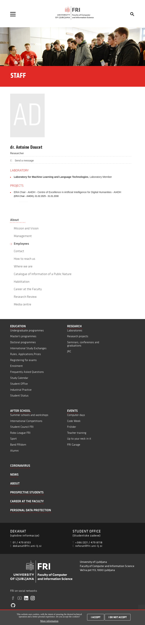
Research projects (77, 336)
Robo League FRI (20, 432)
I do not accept (118, 617)
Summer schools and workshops (29, 415)
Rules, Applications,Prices (25, 354)
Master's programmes (23, 336)
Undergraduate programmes (27, 330)
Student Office (19, 383)
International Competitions (26, 421)
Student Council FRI (22, 426)
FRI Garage (73, 444)
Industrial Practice (21, 389)
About (14, 220)
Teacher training (76, 432)
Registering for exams (23, 360)
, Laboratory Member (63, 176)
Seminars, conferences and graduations (83, 343)
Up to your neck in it (79, 438)
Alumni (14, 450)
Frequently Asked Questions (27, 372)
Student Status (19, 395)
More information (49, 621)
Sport (13, 438)
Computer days (76, 415)
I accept (95, 617)
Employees (21, 243)
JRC (69, 351)
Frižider (71, 426)
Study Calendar (19, 378)
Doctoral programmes (23, 342)
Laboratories (74, 330)
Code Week (74, 421)
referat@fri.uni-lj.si (88, 546)
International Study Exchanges (28, 348)
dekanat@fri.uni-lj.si (27, 546)
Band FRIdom (18, 444)
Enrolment (16, 366)
